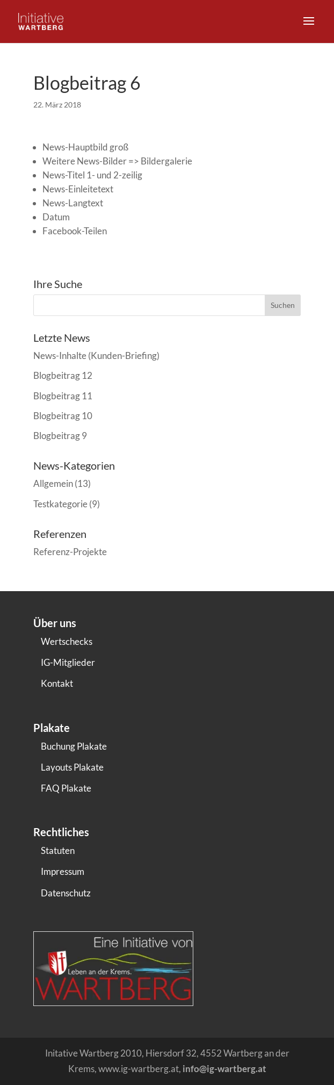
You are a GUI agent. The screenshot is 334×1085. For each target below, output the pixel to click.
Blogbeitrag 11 (62, 395)
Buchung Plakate (74, 746)
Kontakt (57, 683)
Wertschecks (66, 641)
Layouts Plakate (72, 767)
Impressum (62, 871)
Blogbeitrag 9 (60, 435)
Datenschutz (66, 893)
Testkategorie (60, 503)
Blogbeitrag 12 (62, 375)
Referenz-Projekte (70, 551)
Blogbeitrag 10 (62, 415)
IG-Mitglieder (68, 662)
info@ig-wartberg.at (224, 1068)
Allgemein (53, 483)
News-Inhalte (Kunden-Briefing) (96, 355)
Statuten (58, 850)
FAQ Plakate (66, 788)
